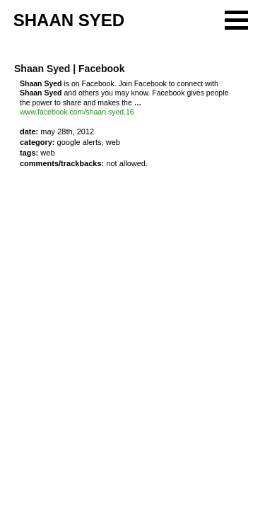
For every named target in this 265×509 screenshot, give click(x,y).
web (47, 152)
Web (113, 142)
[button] (236, 20)
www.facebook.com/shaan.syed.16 (77, 111)
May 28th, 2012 (67, 131)
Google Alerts (79, 142)
